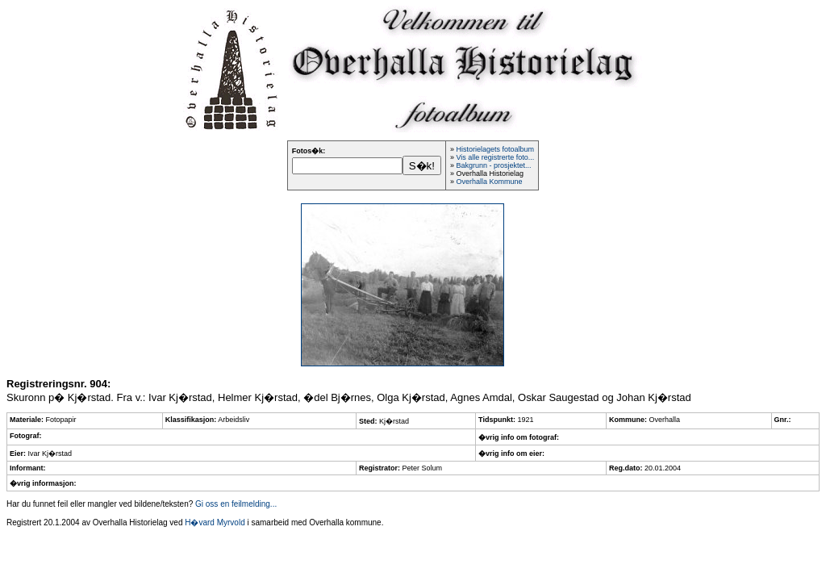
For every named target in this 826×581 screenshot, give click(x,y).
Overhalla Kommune (489, 182)
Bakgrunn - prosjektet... (493, 165)
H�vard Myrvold (214, 522)
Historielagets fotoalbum (495, 149)
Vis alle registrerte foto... (495, 157)
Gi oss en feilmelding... (236, 503)
